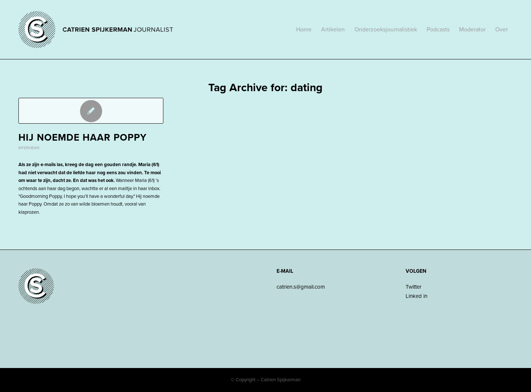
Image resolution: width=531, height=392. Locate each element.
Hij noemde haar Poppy (82, 137)
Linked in (416, 296)
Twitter (413, 286)
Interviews (28, 147)
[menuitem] (303, 29)
